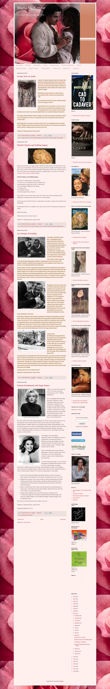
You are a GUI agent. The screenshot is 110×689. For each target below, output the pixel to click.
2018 (74, 611)
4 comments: (39, 377)
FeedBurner (85, 426)
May (76, 632)
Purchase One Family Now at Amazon (82, 202)
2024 (74, 596)
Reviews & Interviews (68, 65)
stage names (29, 515)
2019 (74, 608)
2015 (74, 659)
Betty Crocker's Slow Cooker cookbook (29, 226)
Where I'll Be (56, 68)
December (77, 615)
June (76, 630)
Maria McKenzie (31, 7)
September (77, 623)
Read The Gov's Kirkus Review (80, 402)
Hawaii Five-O (76, 497)
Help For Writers (33, 68)
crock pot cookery (43, 226)
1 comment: (39, 135)
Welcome (28, 65)
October (77, 620)
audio (47, 95)
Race (48, 239)
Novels (45, 65)
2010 (74, 671)
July (76, 628)
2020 (74, 606)
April (76, 635)
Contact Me (76, 68)
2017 (74, 613)
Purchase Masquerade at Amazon (81, 321)
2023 (74, 599)
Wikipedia (59, 256)
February (77, 651)
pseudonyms (24, 515)
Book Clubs (66, 68)
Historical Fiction (45, 137)
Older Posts (63, 519)
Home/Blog (19, 65)
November (77, 618)
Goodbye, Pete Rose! (78, 493)
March (76, 648)
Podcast (79, 65)
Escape (52, 93)
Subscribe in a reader (76, 409)
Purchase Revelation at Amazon (80, 280)
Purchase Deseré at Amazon (79, 237)
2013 (74, 664)
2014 (74, 661)
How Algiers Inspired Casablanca (81, 495)
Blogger (61, 681)
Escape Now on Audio (26, 76)
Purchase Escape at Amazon (79, 361)
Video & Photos (45, 68)
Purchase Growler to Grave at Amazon (82, 162)
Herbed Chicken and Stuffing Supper (32, 145)
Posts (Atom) (27, 522)
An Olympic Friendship (27, 233)
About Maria (36, 65)
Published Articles (21, 68)
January (77, 653)
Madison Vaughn (52, 137)
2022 (74, 601)
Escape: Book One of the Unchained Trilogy (30, 137)
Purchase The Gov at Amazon (80, 400)
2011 (74, 668)
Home (41, 519)
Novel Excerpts (54, 65)
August (76, 625)
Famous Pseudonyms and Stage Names (33, 385)
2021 (74, 603)
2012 (74, 666)
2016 (74, 656)
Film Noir (75, 500)
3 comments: (39, 512)
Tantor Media (60, 137)
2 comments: (40, 224)
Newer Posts (21, 519)
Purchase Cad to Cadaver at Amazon (81, 115)
